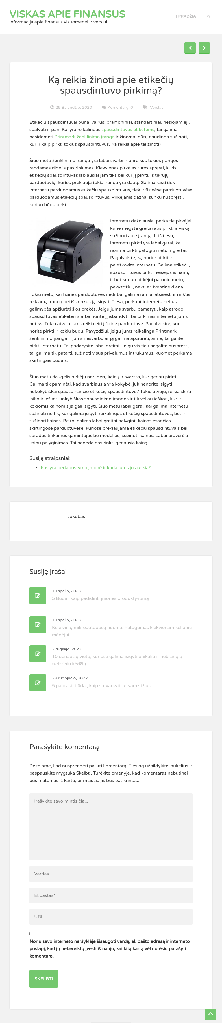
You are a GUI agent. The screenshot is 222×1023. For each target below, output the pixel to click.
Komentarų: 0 (120, 107)
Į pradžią (186, 16)
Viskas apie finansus (67, 14)
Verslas (156, 107)
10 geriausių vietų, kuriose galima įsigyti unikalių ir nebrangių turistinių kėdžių (117, 657)
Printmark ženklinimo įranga (85, 137)
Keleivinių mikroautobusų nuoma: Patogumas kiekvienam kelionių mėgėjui (122, 628)
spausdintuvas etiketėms (127, 129)
